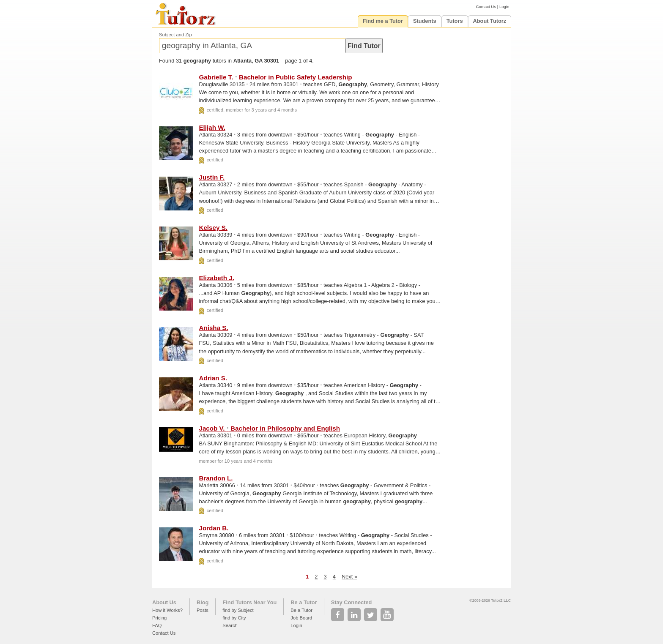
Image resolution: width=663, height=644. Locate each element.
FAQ (157, 625)
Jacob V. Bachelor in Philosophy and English (269, 428)
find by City (234, 617)
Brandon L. (216, 478)
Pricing (159, 617)
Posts (202, 610)
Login (504, 6)
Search (229, 625)
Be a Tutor (303, 602)
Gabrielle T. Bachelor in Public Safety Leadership (275, 77)
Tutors (455, 21)
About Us (164, 602)
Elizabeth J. (216, 277)
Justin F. (212, 177)
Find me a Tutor (383, 21)
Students (424, 21)
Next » (349, 576)
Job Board (301, 617)
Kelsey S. (213, 227)
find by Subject (237, 610)
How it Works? (167, 610)
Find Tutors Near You (249, 602)
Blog (202, 602)
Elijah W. (212, 127)
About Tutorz (490, 21)
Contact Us (486, 6)
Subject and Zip (175, 34)
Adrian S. (213, 378)
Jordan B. (213, 528)
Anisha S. (213, 327)
